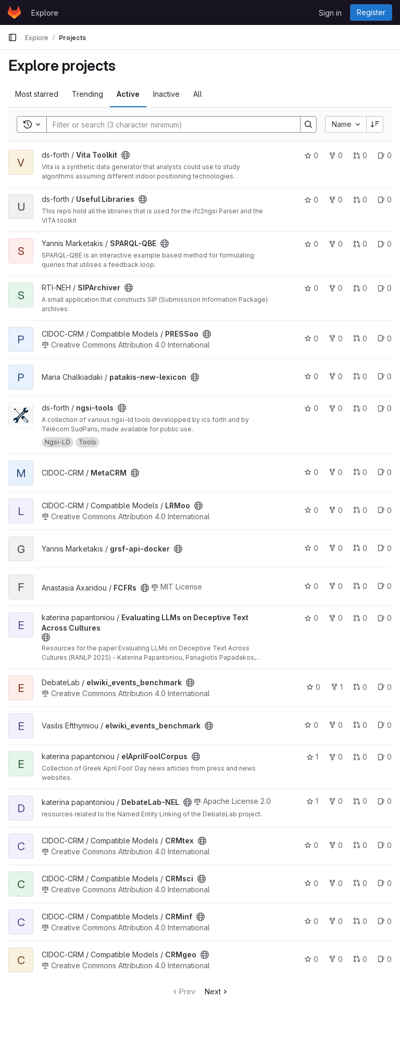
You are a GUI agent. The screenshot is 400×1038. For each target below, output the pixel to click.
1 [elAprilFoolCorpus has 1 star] (312, 756)
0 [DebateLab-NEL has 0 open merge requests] (360, 801)
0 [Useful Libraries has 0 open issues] (385, 199)
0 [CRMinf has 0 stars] (311, 921)
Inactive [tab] (166, 93)
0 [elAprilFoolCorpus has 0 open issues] (385, 756)
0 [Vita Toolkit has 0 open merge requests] (360, 155)
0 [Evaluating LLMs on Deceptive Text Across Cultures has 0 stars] (311, 617)
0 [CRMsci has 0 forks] (336, 883)
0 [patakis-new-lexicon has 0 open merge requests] (360, 376)
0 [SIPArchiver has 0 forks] (336, 288)
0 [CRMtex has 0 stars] (311, 845)
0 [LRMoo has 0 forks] (336, 510)
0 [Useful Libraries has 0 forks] (336, 199)
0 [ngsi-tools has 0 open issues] (385, 408)
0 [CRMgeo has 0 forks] (336, 959)
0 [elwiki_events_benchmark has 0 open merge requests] (360, 687)
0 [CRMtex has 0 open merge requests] (360, 845)
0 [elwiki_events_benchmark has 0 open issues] (385, 687)
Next (217, 991)
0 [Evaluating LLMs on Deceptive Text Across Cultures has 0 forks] (336, 617)
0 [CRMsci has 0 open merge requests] (360, 883)
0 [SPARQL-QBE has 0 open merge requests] (360, 243)
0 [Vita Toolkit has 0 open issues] (385, 155)
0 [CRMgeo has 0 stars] (311, 959)
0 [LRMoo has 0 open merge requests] (360, 510)
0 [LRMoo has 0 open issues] (385, 510)
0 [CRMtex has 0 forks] (336, 845)
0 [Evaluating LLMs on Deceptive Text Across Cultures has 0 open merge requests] (360, 617)
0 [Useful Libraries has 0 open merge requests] (360, 199)
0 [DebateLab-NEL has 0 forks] (336, 801)
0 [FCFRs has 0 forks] (336, 586)
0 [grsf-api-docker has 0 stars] (311, 548)
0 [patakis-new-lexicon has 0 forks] (336, 376)
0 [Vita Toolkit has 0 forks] (336, 155)
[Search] (168, 124)
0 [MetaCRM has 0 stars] (311, 472)
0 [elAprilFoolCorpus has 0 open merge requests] (360, 756)
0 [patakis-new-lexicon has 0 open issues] (385, 376)
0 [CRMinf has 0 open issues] (385, 921)
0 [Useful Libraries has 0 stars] (311, 199)
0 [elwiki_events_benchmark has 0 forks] (336, 725)
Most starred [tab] (36, 93)
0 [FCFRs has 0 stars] (311, 586)
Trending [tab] (87, 93)
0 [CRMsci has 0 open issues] (385, 883)
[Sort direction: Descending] (375, 124)
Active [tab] (128, 93)
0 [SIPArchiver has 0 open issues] (385, 288)
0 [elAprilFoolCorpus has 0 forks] (336, 756)
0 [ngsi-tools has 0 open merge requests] (360, 408)
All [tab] (197, 93)
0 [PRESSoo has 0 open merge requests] (360, 338)
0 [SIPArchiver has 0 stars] (311, 288)
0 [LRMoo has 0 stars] (311, 510)
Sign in (330, 12)
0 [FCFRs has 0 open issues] (385, 586)
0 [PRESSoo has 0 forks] (336, 338)
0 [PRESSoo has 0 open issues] (385, 338)
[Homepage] (14, 12)
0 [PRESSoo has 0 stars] (311, 338)
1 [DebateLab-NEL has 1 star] (312, 801)
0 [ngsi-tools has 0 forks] (336, 408)
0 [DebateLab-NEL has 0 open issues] (385, 801)
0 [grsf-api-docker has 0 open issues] (385, 548)
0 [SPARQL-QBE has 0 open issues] (385, 243)
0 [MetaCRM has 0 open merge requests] (360, 472)
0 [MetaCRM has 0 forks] (336, 472)
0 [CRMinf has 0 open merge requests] (360, 921)
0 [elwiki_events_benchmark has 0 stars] (313, 687)
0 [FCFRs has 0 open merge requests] (360, 586)
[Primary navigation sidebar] (12, 37)
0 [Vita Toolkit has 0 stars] (311, 155)
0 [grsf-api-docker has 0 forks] (336, 548)
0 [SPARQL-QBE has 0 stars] (311, 243)
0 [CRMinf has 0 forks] (336, 921)
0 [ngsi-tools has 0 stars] (311, 408)
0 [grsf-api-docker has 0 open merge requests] (360, 548)
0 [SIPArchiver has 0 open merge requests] (360, 288)
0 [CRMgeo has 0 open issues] (385, 959)
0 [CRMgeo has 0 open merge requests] (360, 959)
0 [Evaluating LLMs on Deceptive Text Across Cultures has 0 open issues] (385, 617)
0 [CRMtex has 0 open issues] (385, 845)
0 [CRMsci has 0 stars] (311, 883)
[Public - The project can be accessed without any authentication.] (125, 155)
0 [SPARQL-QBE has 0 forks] (336, 243)
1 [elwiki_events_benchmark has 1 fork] (337, 687)
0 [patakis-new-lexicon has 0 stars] (311, 376)
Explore (44, 12)
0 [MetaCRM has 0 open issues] (385, 472)
